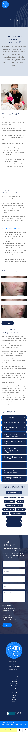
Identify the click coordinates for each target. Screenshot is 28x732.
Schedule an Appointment (14, 688)
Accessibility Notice (10, 724)
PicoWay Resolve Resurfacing (14, 517)
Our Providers (14, 679)
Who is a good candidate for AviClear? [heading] (13, 442)
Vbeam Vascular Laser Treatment (14, 524)
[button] (24, 417)
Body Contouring (8, 615)
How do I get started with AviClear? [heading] (12, 479)
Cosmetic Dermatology (9, 608)
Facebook (14, 699)
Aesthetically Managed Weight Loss (12, 619)
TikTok (14, 702)
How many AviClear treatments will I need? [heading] (11, 435)
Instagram (14, 697)
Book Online (8, 730)
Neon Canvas (14, 726)
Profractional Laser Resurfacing (14, 521)
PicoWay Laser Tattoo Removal (18, 513)
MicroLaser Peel (20, 509)
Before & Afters (14, 683)
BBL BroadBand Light (9, 501)
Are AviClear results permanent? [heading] (10, 465)
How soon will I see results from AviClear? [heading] (13, 458)
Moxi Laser (5, 513)
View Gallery (7, 323)
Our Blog (14, 695)
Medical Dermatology (9, 610)
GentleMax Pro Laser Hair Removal (14, 505)
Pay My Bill (14, 685)
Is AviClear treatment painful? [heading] (11, 428)
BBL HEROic (20, 501)
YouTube (14, 704)
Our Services (14, 681)
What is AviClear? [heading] (10, 417)
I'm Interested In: (9, 605)
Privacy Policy (19, 724)
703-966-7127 (14, 672)
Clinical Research (8, 617)
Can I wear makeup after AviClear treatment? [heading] (12, 472)
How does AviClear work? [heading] (12, 422)
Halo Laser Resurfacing (9, 509)
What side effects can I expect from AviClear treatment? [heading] (11, 450)
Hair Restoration (8, 612)
